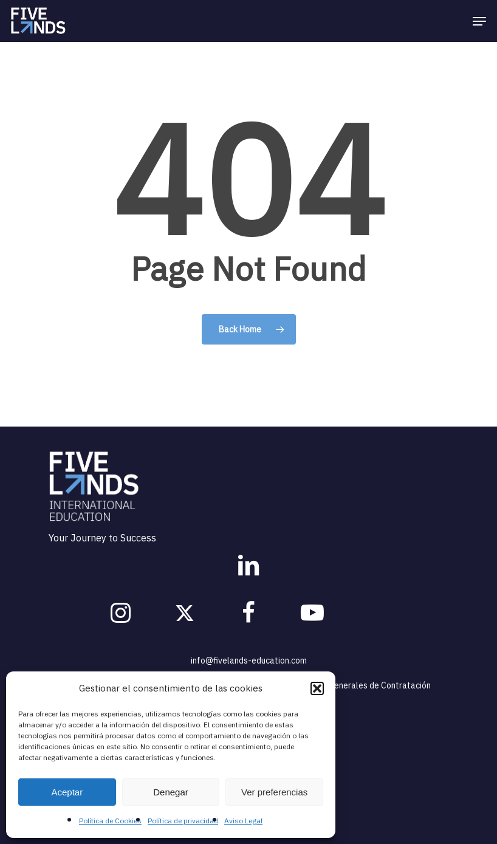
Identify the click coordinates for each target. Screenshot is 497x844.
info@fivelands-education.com (249, 660)
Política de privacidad (183, 820)
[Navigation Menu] (479, 21)
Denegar (170, 792)
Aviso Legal (243, 820)
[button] (317, 688)
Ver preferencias (274, 792)
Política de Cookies (110, 820)
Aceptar (67, 792)
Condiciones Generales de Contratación (356, 685)
